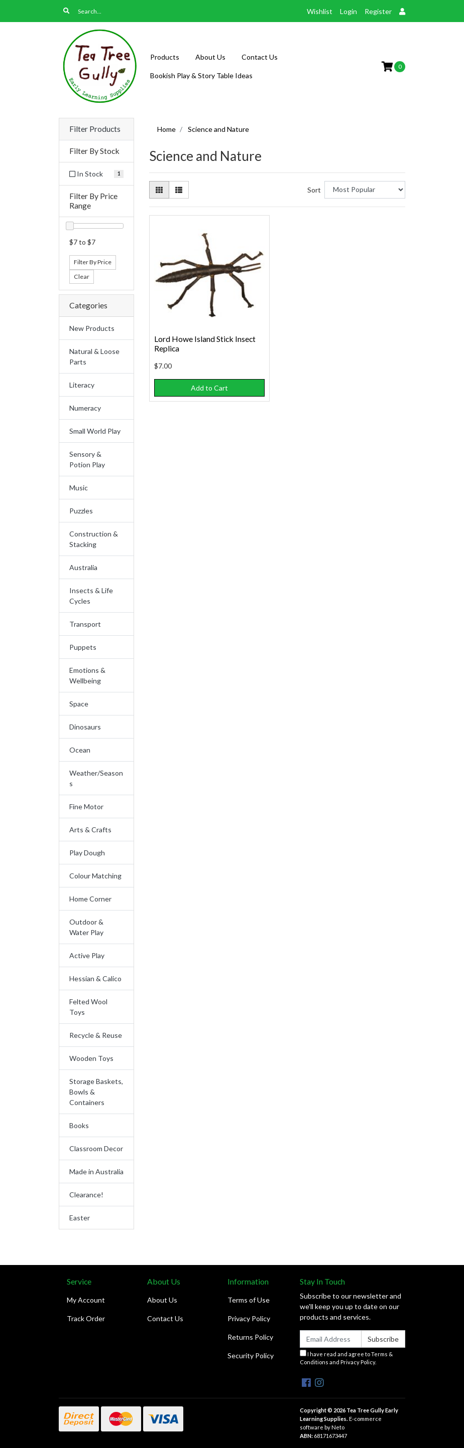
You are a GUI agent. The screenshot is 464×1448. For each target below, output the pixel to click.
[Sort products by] (364, 190)
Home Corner (90, 898)
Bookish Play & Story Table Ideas (201, 75)
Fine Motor (86, 806)
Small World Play (95, 431)
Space (78, 703)
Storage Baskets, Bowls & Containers (96, 1092)
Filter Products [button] (95, 128)
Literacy (81, 385)
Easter (79, 1217)
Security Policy (250, 1355)
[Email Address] (331, 1339)
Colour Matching (95, 875)
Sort (314, 190)
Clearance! (86, 1194)
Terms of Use (248, 1300)
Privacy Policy (248, 1318)
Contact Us (260, 57)
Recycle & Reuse (95, 1035)
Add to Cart (209, 388)
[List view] (179, 190)
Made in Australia (96, 1171)
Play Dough (87, 852)
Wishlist (319, 11)
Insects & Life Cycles (91, 595)
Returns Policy (250, 1337)
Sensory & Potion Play (87, 459)
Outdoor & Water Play (86, 927)
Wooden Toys (91, 1058)
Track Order (86, 1318)
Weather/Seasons (96, 778)
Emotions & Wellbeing (87, 675)
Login (348, 11)
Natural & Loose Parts (94, 356)
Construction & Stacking (93, 539)
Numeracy (85, 408)
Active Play (86, 955)
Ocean (79, 750)
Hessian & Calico (95, 978)
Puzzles (81, 510)
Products (164, 57)
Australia (83, 567)
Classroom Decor (96, 1148)
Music (78, 487)
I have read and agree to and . (346, 1358)
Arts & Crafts (90, 829)
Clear (81, 276)
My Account (86, 1300)
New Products (91, 328)
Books (79, 1125)
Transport (85, 624)
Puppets (82, 647)
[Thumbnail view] (159, 190)
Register (378, 11)
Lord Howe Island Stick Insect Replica (205, 343)
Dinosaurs (85, 726)
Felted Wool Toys (88, 1006)
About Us (210, 57)
